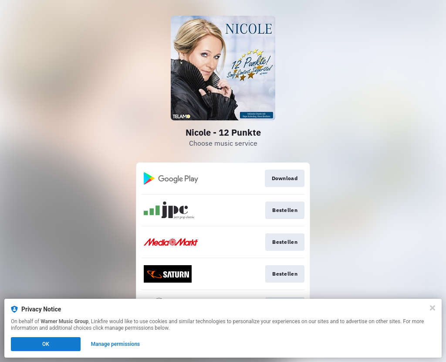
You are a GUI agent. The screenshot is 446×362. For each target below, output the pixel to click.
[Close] (432, 308)
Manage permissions (115, 344)
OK (45, 344)
